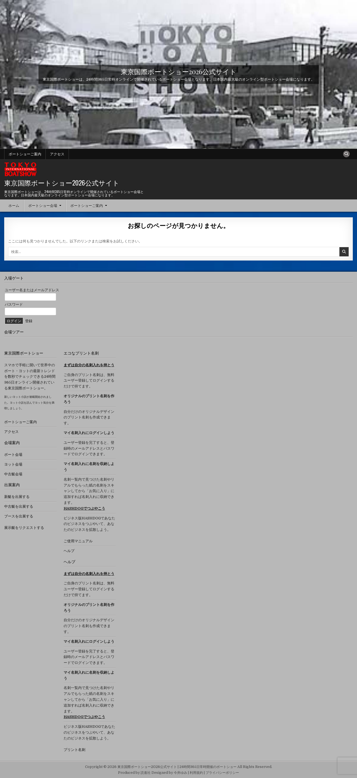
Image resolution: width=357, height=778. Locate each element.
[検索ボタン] (346, 154)
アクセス (57, 154)
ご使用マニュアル (78, 541)
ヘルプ (69, 551)
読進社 (146, 773)
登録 (28, 321)
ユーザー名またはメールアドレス (32, 290)
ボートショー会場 (42, 205)
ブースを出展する (18, 516)
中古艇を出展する (18, 506)
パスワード (14, 304)
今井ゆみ (180, 773)
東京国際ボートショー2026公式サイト (179, 71)
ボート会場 (13, 454)
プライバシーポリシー (222, 773)
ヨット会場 (13, 464)
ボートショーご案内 (25, 154)
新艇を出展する (17, 497)
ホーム (13, 205)
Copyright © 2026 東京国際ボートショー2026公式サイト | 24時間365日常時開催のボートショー (161, 767)
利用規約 (196, 773)
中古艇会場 (13, 474)
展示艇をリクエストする (24, 528)
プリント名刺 (74, 750)
